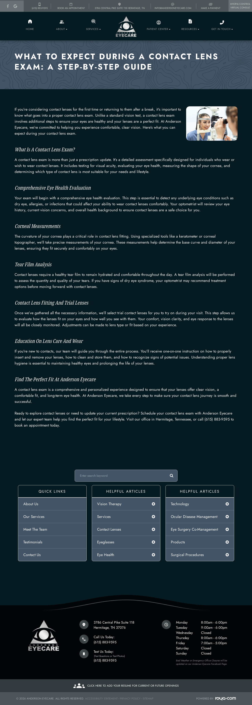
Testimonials (32, 542)
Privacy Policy (130, 699)
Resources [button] (190, 29)
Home (30, 29)
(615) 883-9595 (40, 6)
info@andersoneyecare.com (173, 6)
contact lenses (109, 529)
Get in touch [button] (222, 29)
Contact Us (32, 554)
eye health (105, 554)
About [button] (61, 29)
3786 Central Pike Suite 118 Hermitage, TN (120, 6)
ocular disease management (194, 516)
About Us (30, 504)
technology (180, 504)
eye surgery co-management (194, 529)
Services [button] (93, 29)
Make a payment (210, 6)
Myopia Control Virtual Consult (240, 5)
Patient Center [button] (158, 29)
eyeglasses (105, 542)
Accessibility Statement (101, 699)
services (104, 516)
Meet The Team (35, 529)
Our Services (33, 516)
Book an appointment (71, 6)
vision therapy (109, 504)
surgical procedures (187, 554)
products (178, 542)
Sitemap (148, 699)
